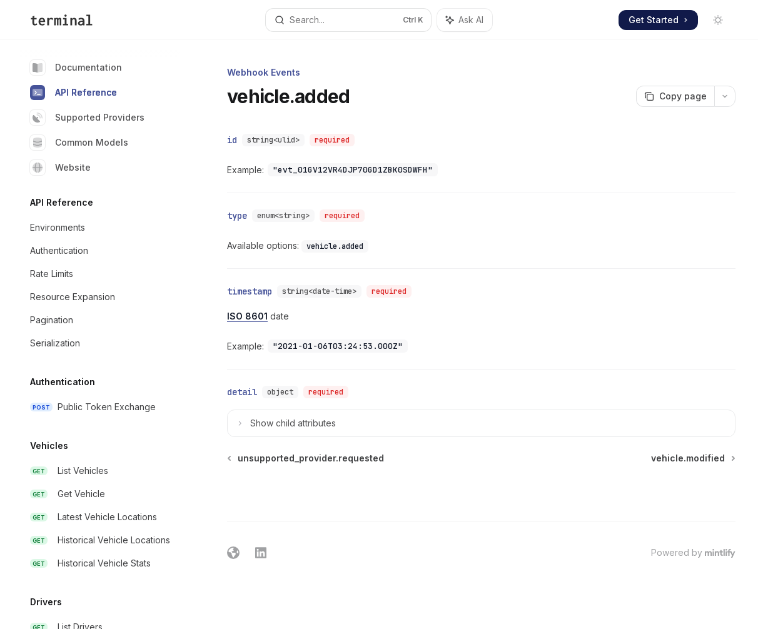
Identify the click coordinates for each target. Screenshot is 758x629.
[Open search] (348, 20)
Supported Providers (87, 117)
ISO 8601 (247, 316)
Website (60, 167)
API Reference (73, 92)
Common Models (79, 142)
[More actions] (724, 96)
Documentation (76, 67)
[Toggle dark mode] (718, 20)
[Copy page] (675, 96)
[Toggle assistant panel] (464, 20)
